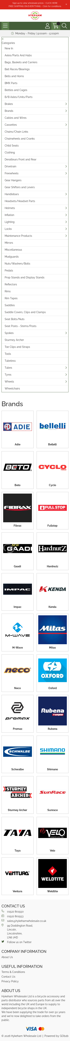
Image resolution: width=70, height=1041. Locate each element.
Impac (17, 606)
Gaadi (17, 566)
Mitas (52, 647)
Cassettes (11, 124)
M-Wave (17, 647)
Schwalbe (17, 769)
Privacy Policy (10, 981)
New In (9, 48)
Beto (17, 485)
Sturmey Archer (14, 339)
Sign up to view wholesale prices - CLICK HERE (35, 3)
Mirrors (9, 242)
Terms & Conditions (13, 971)
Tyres (8, 374)
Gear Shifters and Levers (20, 187)
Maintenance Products (18, 235)
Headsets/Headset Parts (20, 201)
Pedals (9, 270)
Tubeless (10, 360)
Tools (8, 353)
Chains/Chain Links (16, 131)
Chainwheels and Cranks (20, 138)
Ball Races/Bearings (17, 69)
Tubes (8, 367)
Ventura (17, 891)
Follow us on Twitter (16, 942)
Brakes (9, 103)
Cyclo (52, 485)
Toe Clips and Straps (17, 346)
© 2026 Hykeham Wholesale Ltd (21, 1035)
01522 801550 (12, 911)
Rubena (52, 728)
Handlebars (12, 194)
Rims (8, 291)
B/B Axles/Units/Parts (18, 96)
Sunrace (52, 810)
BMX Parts (11, 83)
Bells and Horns (14, 76)
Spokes (9, 332)
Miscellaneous (13, 249)
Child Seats (12, 145)
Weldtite (52, 891)
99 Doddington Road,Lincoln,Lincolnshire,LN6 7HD (17, 931)
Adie (17, 444)
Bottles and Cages (16, 90)
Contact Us (8, 976)
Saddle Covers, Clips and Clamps (25, 312)
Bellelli (52, 444)
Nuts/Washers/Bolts (17, 263)
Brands (9, 110)
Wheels (9, 381)
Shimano (52, 769)
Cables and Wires (16, 117)
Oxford (52, 688)
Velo (52, 850)
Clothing (10, 152)
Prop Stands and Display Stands (24, 277)
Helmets (10, 208)
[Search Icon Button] (64, 26)
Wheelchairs (12, 388)
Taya (18, 850)
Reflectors (11, 284)
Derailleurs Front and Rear (20, 159)
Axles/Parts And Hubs (18, 55)
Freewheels (11, 173)
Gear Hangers (13, 180)
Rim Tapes (11, 298)
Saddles (10, 305)
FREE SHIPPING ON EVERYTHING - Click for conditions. (35, 6)
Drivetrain (10, 166)
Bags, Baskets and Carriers (21, 62)
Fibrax (17, 525)
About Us (7, 957)
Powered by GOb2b (56, 1035)
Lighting (10, 221)
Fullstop (52, 525)
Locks (8, 228)
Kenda (52, 606)
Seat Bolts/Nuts (14, 319)
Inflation (9, 214)
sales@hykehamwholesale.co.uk (23, 920)
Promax (17, 728)
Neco (17, 688)
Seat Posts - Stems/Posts (20, 326)
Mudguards (12, 256)
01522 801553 (12, 916)
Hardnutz (52, 566)
